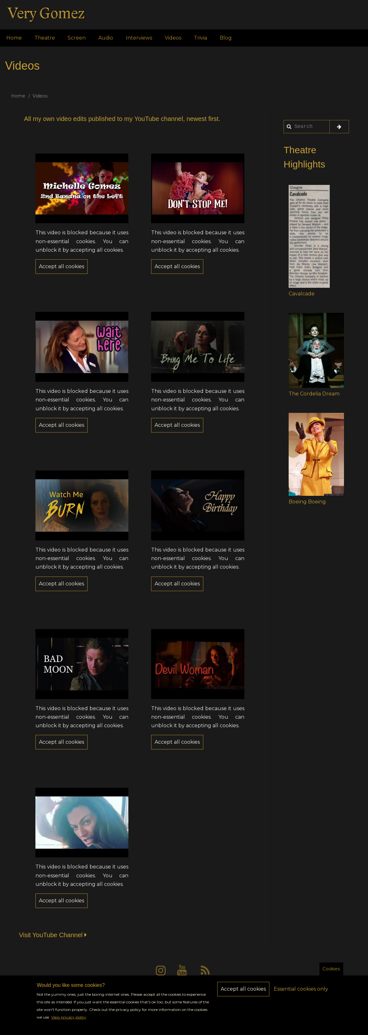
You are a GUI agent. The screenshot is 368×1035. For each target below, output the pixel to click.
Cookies (331, 973)
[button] (309, 236)
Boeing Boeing (307, 502)
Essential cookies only (301, 993)
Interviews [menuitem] (139, 38)
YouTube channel (158, 118)
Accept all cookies (243, 993)
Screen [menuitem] (77, 38)
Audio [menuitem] (105, 38)
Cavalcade (302, 294)
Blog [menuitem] (226, 38)
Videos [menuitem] (173, 38)
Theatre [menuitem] (44, 38)
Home (18, 96)
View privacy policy (68, 1021)
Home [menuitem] (14, 38)
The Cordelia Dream (314, 394)
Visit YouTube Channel (53, 934)
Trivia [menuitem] (200, 38)
